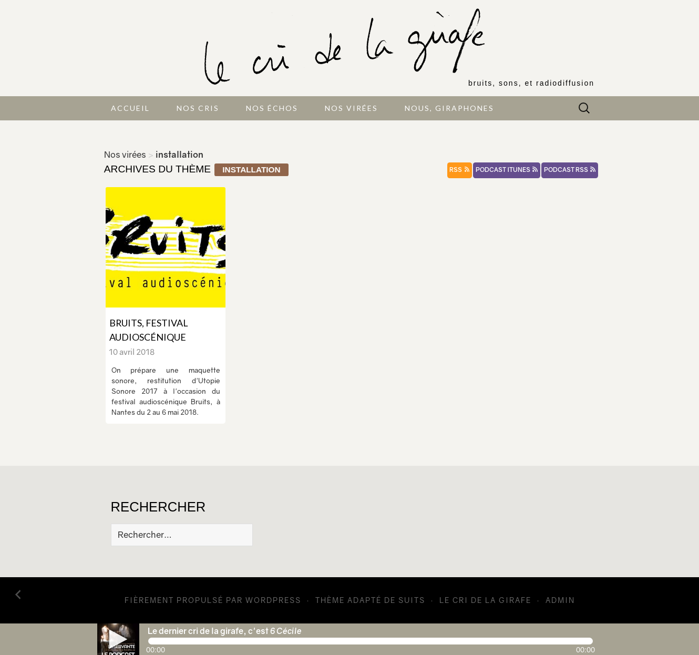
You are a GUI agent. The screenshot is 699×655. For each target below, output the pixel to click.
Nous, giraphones (449, 108)
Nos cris (198, 108)
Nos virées (351, 108)
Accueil (130, 108)
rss (459, 169)
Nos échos (272, 108)
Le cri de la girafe (485, 600)
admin (560, 600)
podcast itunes (507, 169)
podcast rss (569, 169)
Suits (411, 600)
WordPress (273, 600)
